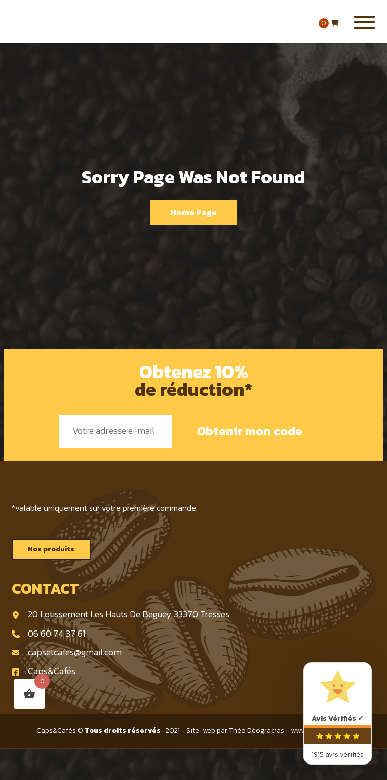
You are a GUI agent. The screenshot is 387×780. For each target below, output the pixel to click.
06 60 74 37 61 (48, 633)
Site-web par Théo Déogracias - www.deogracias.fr (268, 730)
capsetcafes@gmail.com (67, 652)
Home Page (193, 212)
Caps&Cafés (43, 671)
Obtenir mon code (249, 431)
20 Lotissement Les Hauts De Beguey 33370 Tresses (120, 614)
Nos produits (51, 549)
